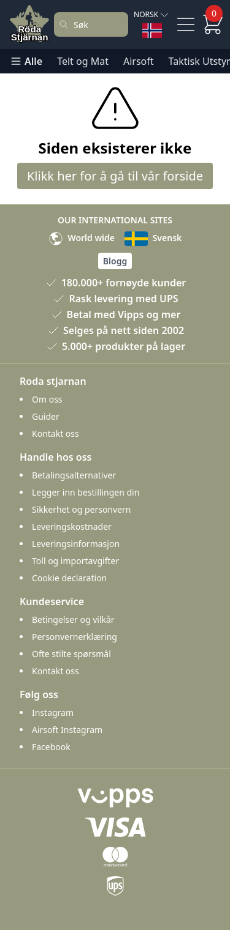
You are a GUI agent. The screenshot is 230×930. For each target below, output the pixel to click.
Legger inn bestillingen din (85, 492)
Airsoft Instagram (67, 729)
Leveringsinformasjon (76, 543)
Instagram (53, 712)
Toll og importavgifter (75, 561)
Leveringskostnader (72, 526)
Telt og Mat (83, 61)
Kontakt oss (55, 433)
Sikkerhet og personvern (81, 509)
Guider (45, 416)
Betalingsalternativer (74, 475)
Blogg (115, 261)
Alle (26, 61)
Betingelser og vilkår (73, 619)
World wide (81, 238)
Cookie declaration (69, 578)
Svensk (153, 238)
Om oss (47, 399)
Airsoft (138, 61)
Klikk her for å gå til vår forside (115, 176)
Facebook (51, 747)
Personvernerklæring (74, 636)
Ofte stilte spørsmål (71, 654)
